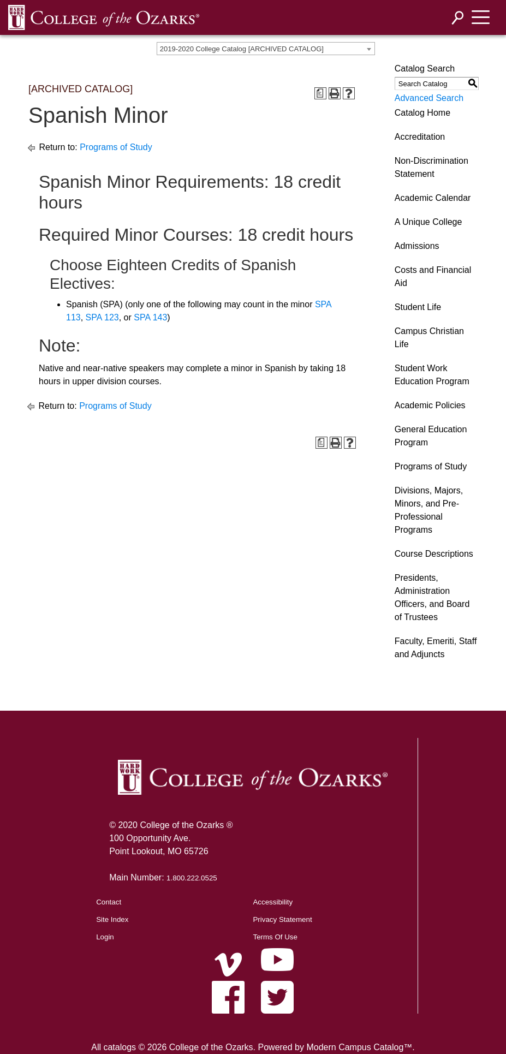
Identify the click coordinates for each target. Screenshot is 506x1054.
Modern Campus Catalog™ (359, 1047)
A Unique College (428, 222)
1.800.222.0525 (191, 878)
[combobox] (266, 48)
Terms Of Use (275, 937)
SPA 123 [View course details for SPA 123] (102, 317)
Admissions (417, 246)
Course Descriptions (434, 553)
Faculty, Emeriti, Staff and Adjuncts (436, 647)
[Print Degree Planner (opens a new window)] (320, 93)
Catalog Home (422, 112)
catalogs (119, 1047)
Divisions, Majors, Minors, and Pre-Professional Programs (429, 510)
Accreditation (420, 136)
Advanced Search (429, 98)
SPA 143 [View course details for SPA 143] (150, 317)
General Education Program (431, 436)
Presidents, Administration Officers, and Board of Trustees (432, 597)
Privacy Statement (282, 919)
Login (105, 937)
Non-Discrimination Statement (431, 167)
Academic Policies (430, 405)
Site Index (112, 919)
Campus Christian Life (429, 337)
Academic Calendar (433, 198)
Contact (108, 902)
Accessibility (273, 902)
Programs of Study (116, 147)
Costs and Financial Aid (433, 276)
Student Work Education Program (432, 375)
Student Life (418, 307)
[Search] (458, 18)
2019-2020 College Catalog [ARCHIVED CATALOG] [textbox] (242, 49)
